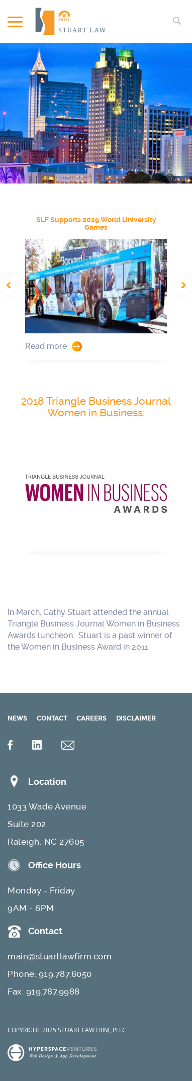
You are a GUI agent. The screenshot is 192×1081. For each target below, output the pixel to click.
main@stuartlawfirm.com (60, 956)
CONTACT (52, 718)
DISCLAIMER (136, 718)
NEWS (17, 718)
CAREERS (91, 718)
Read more (46, 346)
